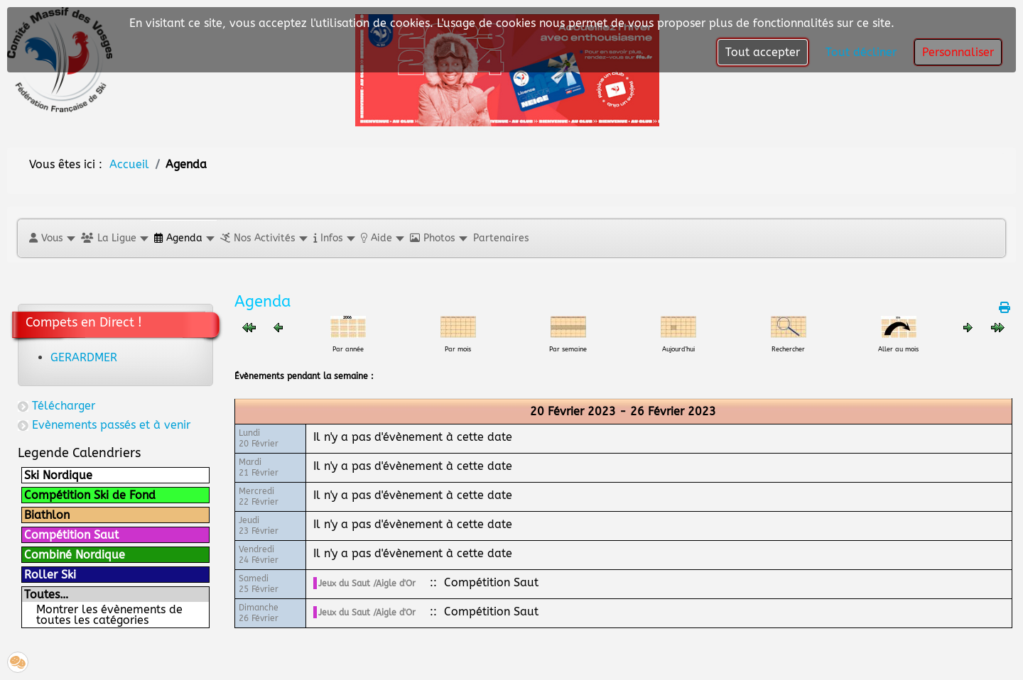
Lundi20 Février (258, 438)
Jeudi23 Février (258, 525)
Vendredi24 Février (258, 554)
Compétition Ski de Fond (90, 495)
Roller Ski (50, 574)
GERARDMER (83, 357)
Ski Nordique (58, 475)
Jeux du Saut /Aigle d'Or (367, 583)
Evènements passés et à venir (111, 425)
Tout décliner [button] (861, 52)
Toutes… (46, 594)
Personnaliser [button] (958, 52)
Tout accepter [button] (762, 52)
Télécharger (63, 405)
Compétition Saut (71, 535)
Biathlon (47, 515)
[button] (51, 238)
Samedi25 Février (258, 584)
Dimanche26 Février (258, 613)
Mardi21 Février (258, 467)
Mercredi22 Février (258, 496)
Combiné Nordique (74, 554)
